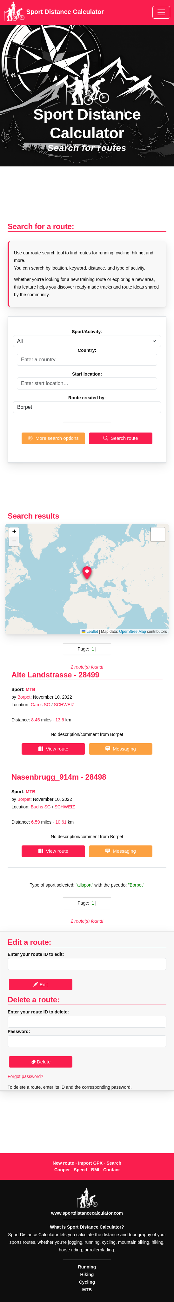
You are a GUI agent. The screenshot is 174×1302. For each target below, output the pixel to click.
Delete (41, 1061)
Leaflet (90, 631)
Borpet (23, 697)
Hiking (87, 1274)
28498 (95, 777)
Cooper (62, 1169)
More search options (53, 438)
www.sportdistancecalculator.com (87, 1213)
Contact (111, 1169)
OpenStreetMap (132, 631)
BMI (95, 1169)
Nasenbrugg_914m (45, 777)
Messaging (120, 748)
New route (63, 1163)
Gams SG (40, 704)
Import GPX (90, 1163)
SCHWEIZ (64, 704)
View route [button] (53, 748)
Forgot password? (25, 1076)
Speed (80, 1169)
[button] (87, 573)
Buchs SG (41, 806)
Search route (120, 438)
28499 (88, 674)
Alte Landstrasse (41, 674)
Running (87, 1266)
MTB (30, 689)
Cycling (87, 1282)
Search (113, 1163)
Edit (40, 984)
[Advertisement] (87, 197)
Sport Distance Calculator (54, 12)
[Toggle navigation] (161, 12)
